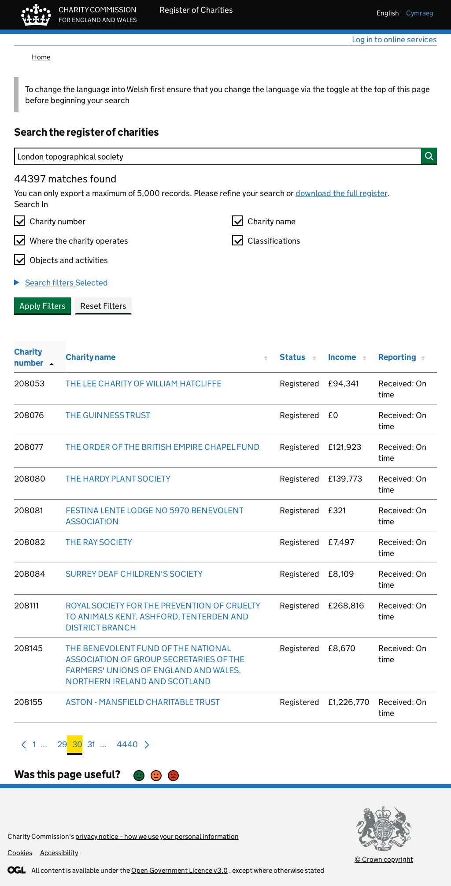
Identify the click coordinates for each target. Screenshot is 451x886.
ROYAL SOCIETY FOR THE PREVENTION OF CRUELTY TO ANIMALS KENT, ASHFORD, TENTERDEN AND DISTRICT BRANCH (163, 617)
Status (292, 357)
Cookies (19, 853)
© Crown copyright (384, 859)
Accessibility (59, 853)
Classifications (274, 241)
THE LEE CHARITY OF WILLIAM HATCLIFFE (144, 383)
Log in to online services (394, 39)
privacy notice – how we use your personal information (157, 836)
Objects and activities (69, 260)
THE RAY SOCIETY (99, 542)
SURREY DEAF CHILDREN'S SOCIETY (134, 574)
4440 (127, 746)
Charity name (272, 221)
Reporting (397, 357)
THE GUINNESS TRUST (108, 415)
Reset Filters (103, 306)
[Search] (225, 156)
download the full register (341, 193)
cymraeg (419, 13)
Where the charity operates (79, 241)
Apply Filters (42, 306)
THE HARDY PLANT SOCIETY (118, 479)
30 (77, 746)
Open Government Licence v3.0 (179, 870)
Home (41, 57)
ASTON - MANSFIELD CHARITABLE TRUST (143, 702)
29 (62, 746)
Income (342, 357)
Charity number (57, 221)
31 (91, 746)
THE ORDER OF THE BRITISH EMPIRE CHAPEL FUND (162, 447)
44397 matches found (65, 178)
